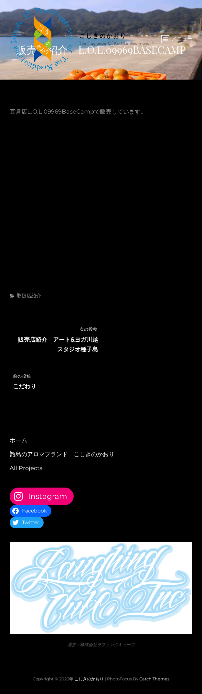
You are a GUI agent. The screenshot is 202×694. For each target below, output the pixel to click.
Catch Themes (154, 678)
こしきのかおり (103, 35)
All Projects (26, 468)
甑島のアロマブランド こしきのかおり (62, 454)
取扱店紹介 (29, 295)
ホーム (18, 440)
